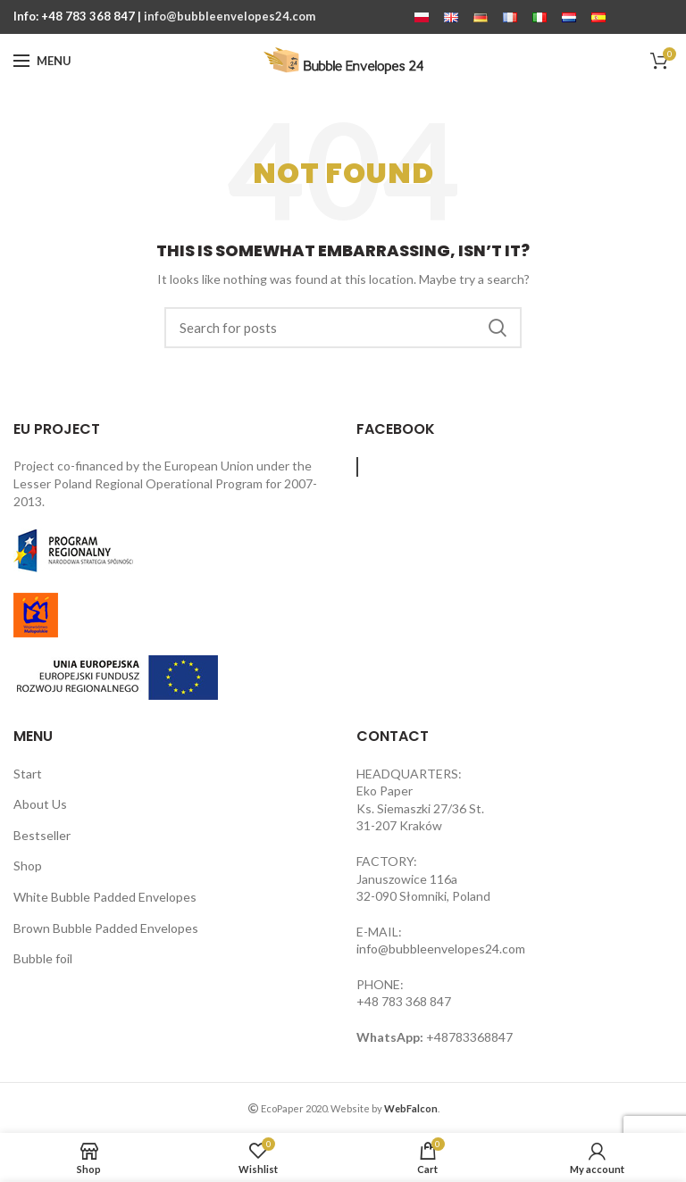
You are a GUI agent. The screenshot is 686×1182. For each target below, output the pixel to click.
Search (497, 327)
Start (27, 773)
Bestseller (42, 835)
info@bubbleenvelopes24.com (229, 16)
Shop (27, 865)
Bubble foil (42, 958)
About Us (40, 804)
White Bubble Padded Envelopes (105, 896)
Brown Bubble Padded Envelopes (105, 928)
